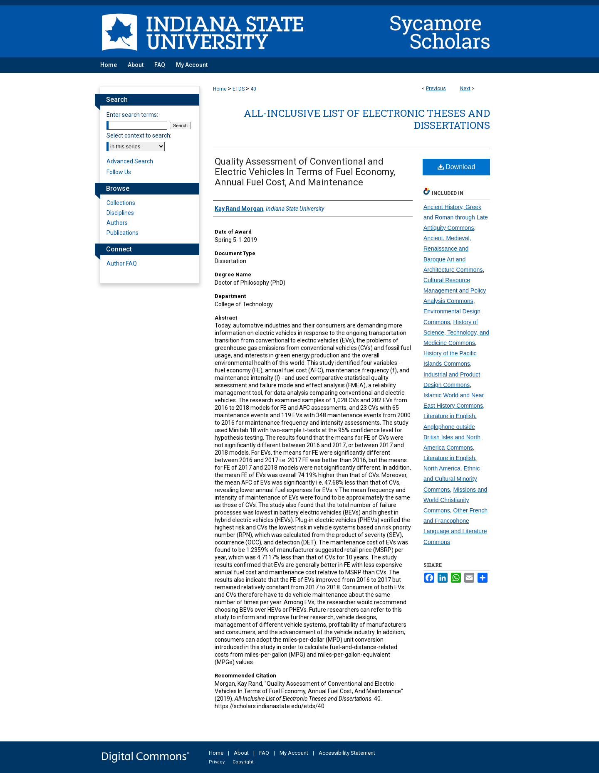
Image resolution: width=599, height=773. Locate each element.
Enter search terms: (132, 114)
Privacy (217, 762)
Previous (436, 88)
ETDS (239, 89)
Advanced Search (129, 161)
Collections (120, 202)
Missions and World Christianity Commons (455, 500)
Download (456, 166)
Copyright (243, 762)
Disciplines (120, 212)
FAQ (264, 753)
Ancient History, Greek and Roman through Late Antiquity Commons (455, 217)
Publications (122, 232)
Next (465, 88)
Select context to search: (138, 135)
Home (220, 89)
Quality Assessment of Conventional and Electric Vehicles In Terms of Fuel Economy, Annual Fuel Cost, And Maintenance (305, 171)
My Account (294, 753)
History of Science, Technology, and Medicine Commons (456, 332)
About (241, 753)
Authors (117, 222)
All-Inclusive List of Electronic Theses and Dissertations (367, 119)
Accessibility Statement (347, 753)
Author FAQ (121, 263)
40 (253, 89)
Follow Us (118, 172)
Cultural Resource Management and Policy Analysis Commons (454, 290)
